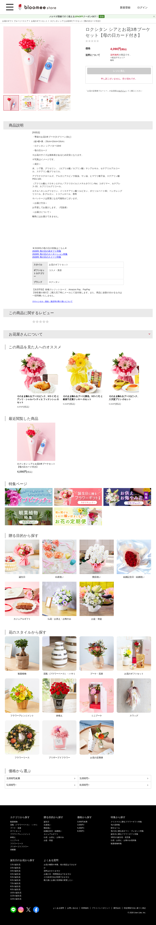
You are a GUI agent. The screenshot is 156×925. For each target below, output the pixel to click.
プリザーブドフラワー (19, 847)
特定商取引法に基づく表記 (135, 908)
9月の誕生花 (15, 889)
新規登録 (125, 7)
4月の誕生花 (15, 874)
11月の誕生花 (15, 896)
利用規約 (85, 908)
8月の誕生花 (15, 886)
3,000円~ (85, 778)
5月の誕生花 (15, 877)
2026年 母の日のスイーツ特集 (46, 257)
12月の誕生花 (15, 899)
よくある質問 (58, 908)
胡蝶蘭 (13, 850)
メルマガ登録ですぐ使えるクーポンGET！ (74, 16)
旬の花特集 (115, 825)
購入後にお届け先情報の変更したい (58, 880)
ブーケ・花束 (15, 828)
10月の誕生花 (15, 893)
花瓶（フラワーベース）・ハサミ (24, 825)
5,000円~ (11, 785)
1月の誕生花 (15, 865)
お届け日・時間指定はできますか (57, 874)
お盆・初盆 (48, 840)
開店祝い (47, 828)
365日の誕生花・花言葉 (120, 837)
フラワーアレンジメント (20, 834)
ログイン (142, 7)
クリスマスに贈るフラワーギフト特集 (126, 822)
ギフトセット (15, 831)
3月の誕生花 (15, 871)
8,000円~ (85, 785)
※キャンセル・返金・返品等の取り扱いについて (52, 301)
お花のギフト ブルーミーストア (15, 21)
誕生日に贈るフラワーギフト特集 (124, 834)
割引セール (115, 828)
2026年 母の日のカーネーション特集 (49, 254)
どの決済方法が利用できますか (56, 877)
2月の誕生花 (15, 868)
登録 (101, 16)
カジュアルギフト (51, 834)
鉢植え (13, 837)
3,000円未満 (13, 778)
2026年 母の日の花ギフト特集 (46, 251)
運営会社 (117, 908)
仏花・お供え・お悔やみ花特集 (123, 840)
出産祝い (47, 825)
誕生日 (46, 822)
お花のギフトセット (39, 21)
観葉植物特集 (116, 843)
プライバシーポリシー (101, 908)
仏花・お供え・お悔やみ (54, 837)
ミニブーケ (14, 840)
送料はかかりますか (52, 871)
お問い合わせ (72, 908)
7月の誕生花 (15, 883)
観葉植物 (14, 822)
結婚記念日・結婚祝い (53, 831)
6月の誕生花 (15, 880)
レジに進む (119, 71)
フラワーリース (16, 843)
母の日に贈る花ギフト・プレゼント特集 (127, 831)
